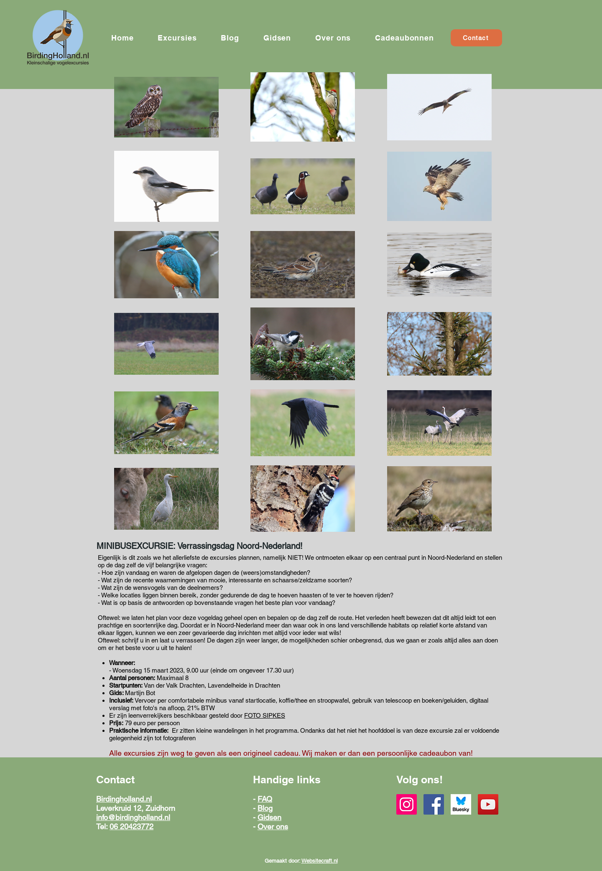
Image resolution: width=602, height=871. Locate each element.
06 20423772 (131, 826)
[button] (177, 37)
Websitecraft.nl (319, 861)
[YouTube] (488, 804)
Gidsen (269, 817)
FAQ (265, 799)
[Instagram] (406, 804)
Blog (265, 808)
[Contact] (476, 37)
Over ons (273, 826)
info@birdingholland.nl (133, 817)
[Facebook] (433, 804)
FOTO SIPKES (264, 715)
